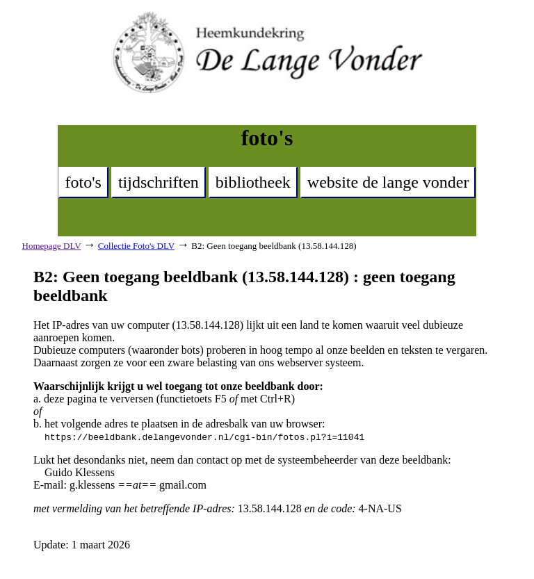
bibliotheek (253, 182)
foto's (83, 182)
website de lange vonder (388, 182)
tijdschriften (158, 182)
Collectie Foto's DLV (136, 245)
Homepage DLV (51, 245)
